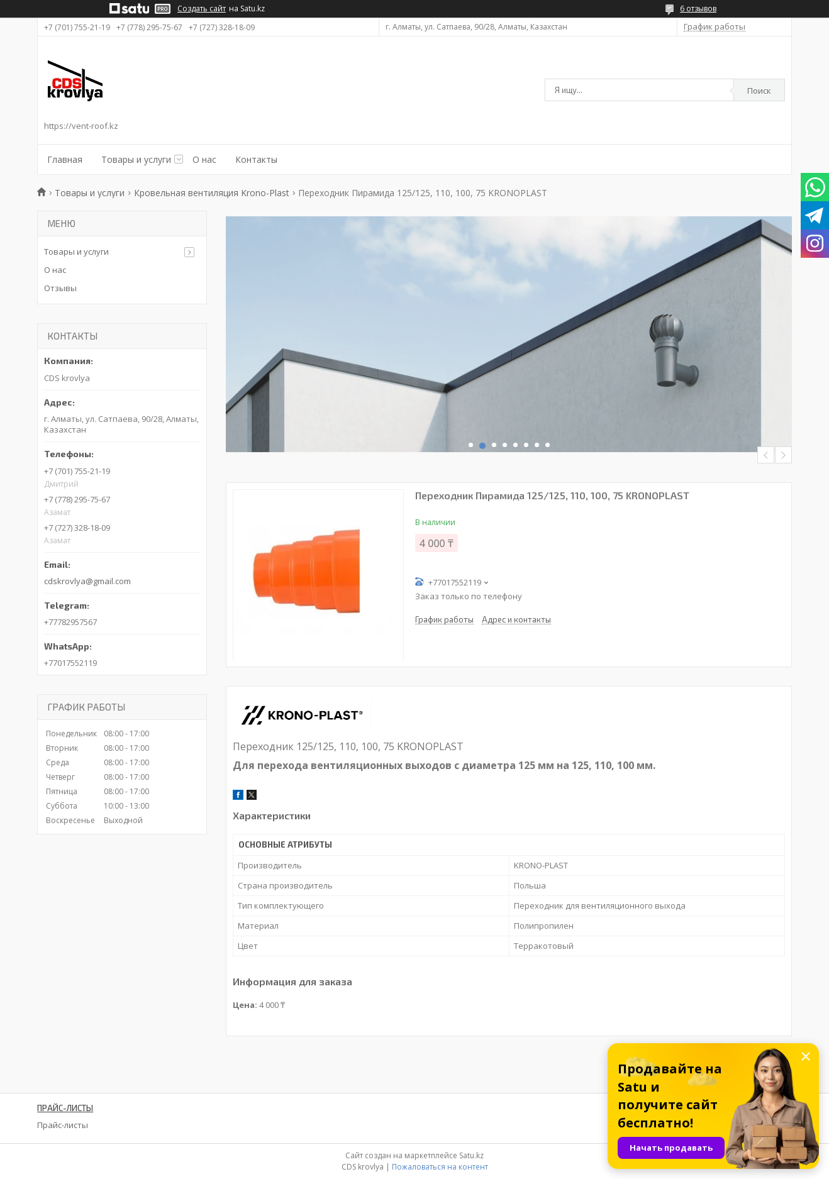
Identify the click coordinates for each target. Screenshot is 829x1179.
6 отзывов (698, 8)
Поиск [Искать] (759, 90)
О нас (204, 159)
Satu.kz (471, 1155)
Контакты (256, 159)
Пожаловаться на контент (440, 1166)
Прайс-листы (62, 1125)
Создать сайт (201, 8)
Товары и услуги (136, 159)
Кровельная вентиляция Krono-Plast (211, 192)
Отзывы (60, 288)
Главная (64, 159)
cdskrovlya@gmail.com (87, 581)
